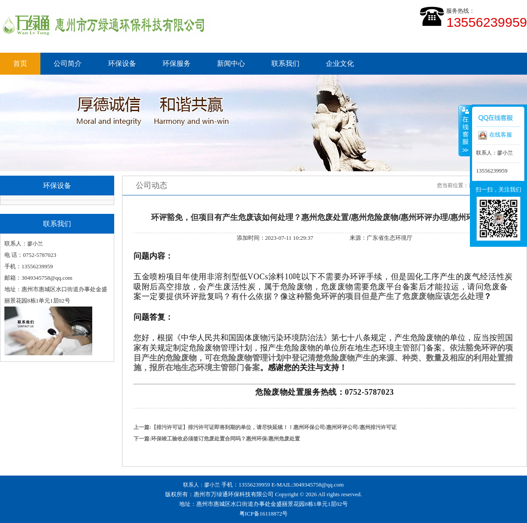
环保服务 (176, 63)
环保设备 (122, 63)
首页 (20, 63)
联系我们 (285, 63)
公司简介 (68, 63)
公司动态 (151, 185)
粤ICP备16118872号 (263, 513)
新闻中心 (231, 63)
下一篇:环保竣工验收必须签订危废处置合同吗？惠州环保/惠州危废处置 (217, 439)
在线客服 (495, 135)
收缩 (464, 130)
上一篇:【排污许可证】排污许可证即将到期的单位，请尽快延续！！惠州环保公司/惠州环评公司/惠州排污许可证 (265, 427)
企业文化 (340, 63)
